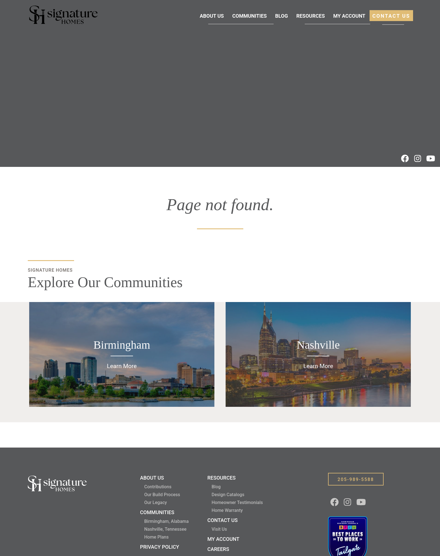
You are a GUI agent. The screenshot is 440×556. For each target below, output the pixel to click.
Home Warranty (227, 510)
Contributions (157, 486)
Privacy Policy (159, 547)
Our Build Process (162, 494)
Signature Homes (50, 270)
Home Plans (156, 537)
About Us (212, 16)
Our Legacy (155, 502)
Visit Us (219, 529)
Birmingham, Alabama (166, 521)
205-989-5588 (356, 479)
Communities (249, 16)
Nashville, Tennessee (165, 529)
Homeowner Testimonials (237, 502)
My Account (349, 16)
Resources (310, 16)
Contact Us (391, 16)
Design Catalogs (228, 494)
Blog (281, 16)
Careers (218, 549)
